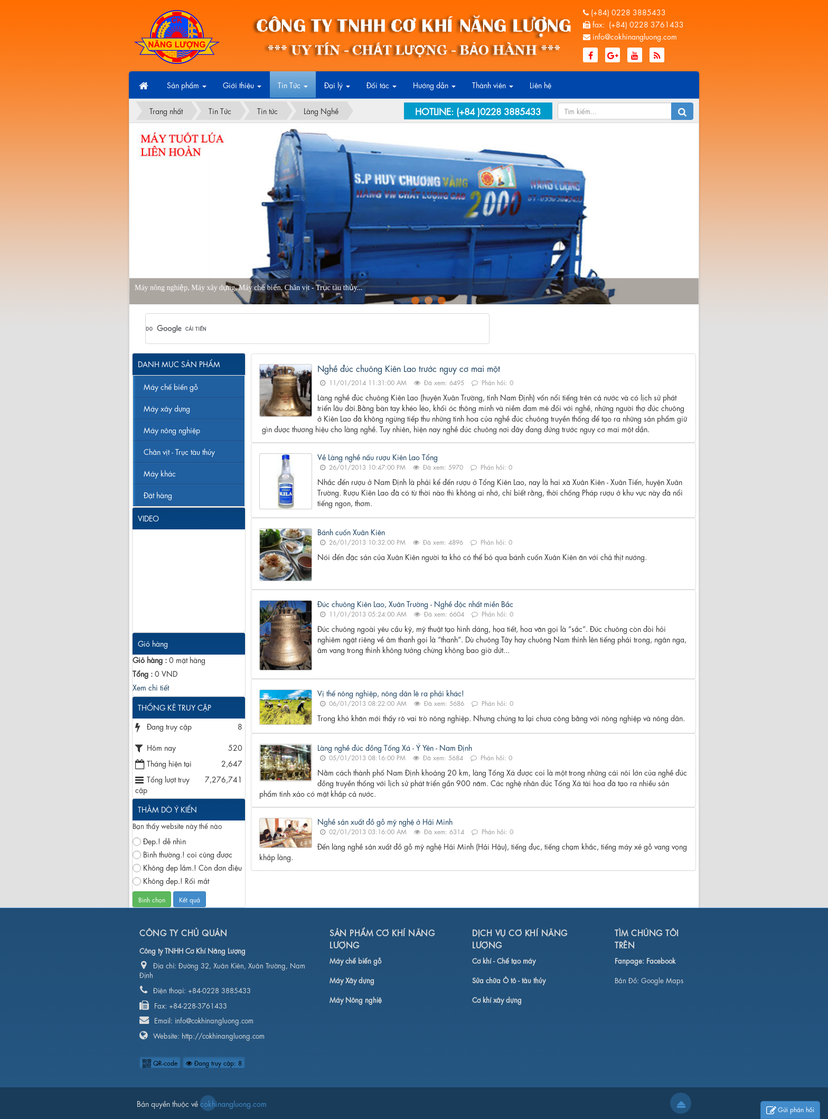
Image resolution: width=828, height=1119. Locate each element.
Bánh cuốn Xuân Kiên (351, 531)
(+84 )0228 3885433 (498, 111)
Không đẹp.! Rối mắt (171, 880)
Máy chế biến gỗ (171, 386)
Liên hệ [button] (540, 84)
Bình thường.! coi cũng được (182, 854)
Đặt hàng (158, 494)
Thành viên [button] (492, 88)
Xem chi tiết (151, 687)
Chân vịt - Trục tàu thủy (179, 451)
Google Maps (662, 979)
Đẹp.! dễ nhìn (159, 841)
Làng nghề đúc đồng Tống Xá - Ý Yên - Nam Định (394, 747)
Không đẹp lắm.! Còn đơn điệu (187, 867)
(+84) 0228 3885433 (628, 11)
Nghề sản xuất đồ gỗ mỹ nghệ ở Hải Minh (385, 821)
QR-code (160, 1062)
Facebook (660, 960)
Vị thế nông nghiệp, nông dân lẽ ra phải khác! (390, 692)
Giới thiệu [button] (242, 88)
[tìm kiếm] (304, 328)
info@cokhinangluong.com (634, 36)
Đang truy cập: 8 (214, 1062)
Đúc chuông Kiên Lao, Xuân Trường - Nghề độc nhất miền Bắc (415, 603)
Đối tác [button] (381, 88)
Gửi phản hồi (790, 1110)
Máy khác (160, 473)
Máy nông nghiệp (172, 429)
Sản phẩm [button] (186, 88)
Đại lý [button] (337, 88)
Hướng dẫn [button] (434, 88)
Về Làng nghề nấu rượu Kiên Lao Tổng (377, 456)
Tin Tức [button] (293, 88)
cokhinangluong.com (208, 1103)
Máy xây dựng (167, 408)
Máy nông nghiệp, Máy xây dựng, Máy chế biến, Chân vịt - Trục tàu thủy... (248, 288)
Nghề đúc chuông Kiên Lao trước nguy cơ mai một (408, 368)
